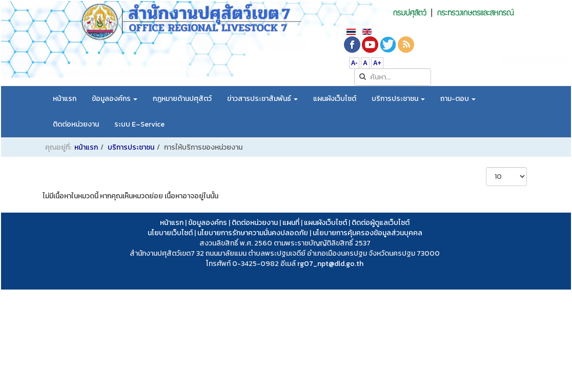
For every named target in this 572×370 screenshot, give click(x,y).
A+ (377, 63)
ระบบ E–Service (139, 124)
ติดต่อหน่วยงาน (76, 124)
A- (354, 63)
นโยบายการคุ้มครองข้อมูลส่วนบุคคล (367, 233)
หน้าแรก (64, 98)
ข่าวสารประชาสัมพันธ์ (262, 98)
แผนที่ (290, 222)
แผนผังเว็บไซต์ (334, 98)
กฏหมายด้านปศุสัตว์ (182, 98)
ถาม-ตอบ (458, 98)
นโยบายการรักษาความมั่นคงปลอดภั (250, 233)
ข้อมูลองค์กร (114, 98)
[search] (392, 77)
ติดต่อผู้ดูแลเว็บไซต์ (381, 222)
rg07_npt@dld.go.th (330, 263)
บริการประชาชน (398, 98)
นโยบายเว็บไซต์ (170, 233)
